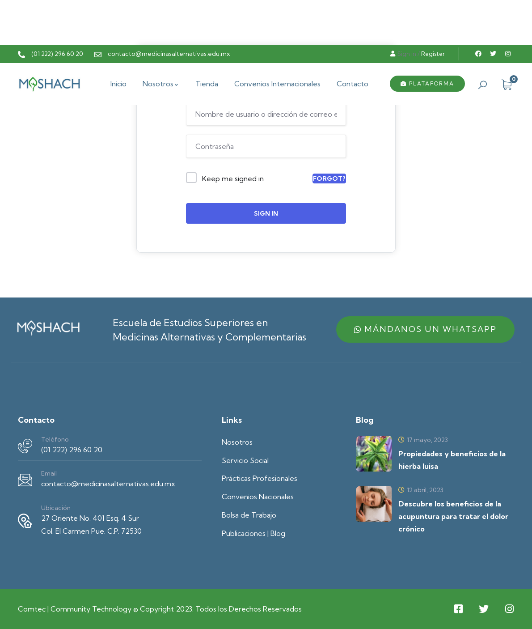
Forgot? (329, 178)
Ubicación (56, 508)
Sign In (266, 213)
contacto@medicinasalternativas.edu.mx (108, 483)
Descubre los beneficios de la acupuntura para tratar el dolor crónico (453, 516)
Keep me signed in (233, 178)
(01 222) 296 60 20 (71, 449)
